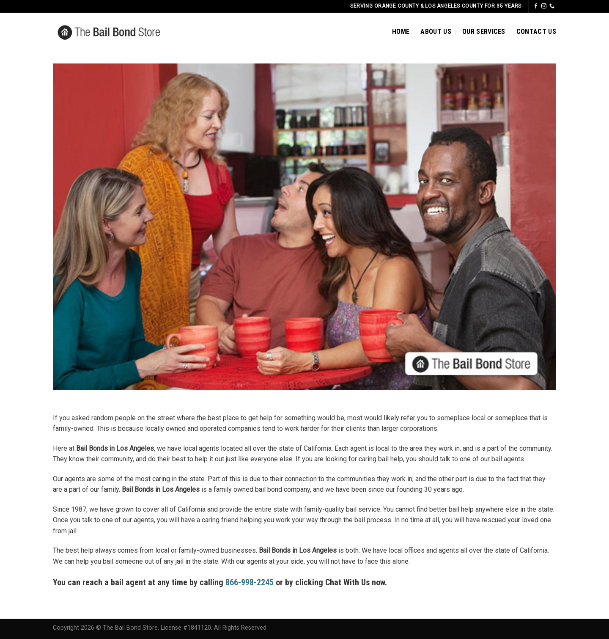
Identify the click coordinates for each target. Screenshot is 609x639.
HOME (400, 32)
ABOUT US (435, 32)
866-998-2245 (249, 582)
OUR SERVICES (483, 32)
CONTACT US (536, 32)
